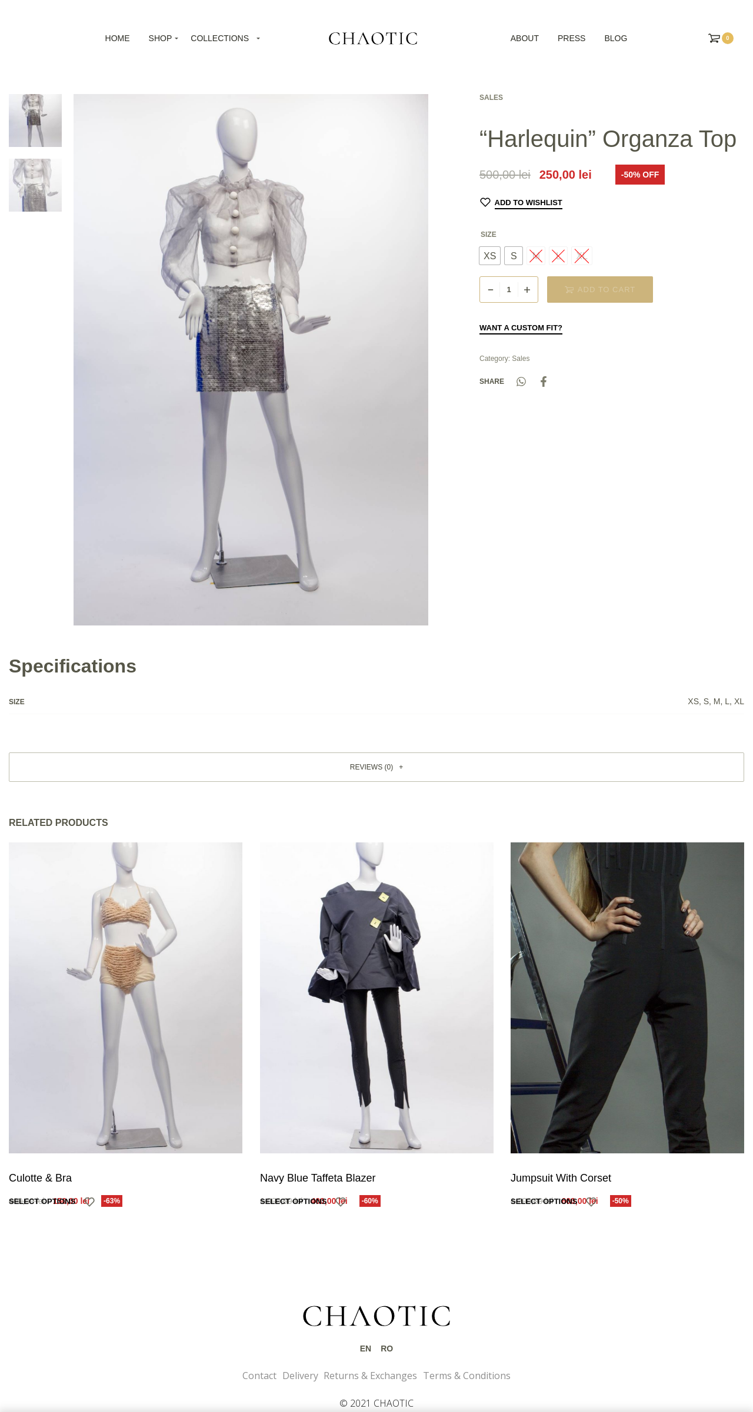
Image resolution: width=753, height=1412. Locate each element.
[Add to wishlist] (521, 202)
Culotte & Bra (40, 1178)
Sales (491, 97)
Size (489, 234)
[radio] (489, 256)
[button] (376, 767)
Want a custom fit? (520, 328)
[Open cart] (721, 38)
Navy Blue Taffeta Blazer (317, 1178)
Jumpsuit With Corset (561, 1179)
